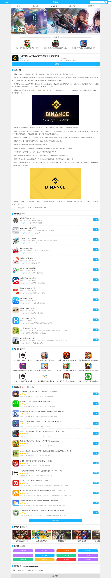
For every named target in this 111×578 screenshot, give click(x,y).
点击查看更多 (55, 520)
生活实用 (91, 6)
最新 (28, 387)
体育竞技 (54, 6)
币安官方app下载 (39, 570)
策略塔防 (36, 6)
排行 (33, 387)
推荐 (22, 387)
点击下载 (56, 64)
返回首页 (55, 576)
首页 (18, 6)
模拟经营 (72, 6)
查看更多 (24, 213)
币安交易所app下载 (18, 570)
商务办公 (22, 58)
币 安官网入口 (29, 570)
